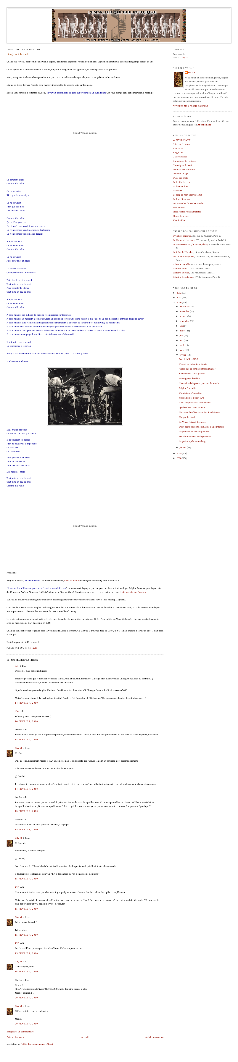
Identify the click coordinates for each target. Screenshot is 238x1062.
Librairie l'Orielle (181, 264)
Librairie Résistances (183, 276)
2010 (179, 302)
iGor (17, 665)
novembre (185, 311)
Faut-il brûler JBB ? (188, 359)
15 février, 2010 (26, 811)
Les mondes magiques (183, 256)
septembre (185, 321)
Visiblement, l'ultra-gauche (192, 373)
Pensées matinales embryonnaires (195, 436)
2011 (179, 297)
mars (182, 350)
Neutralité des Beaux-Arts (191, 397)
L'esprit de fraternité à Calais (193, 363)
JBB (17, 887)
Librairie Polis (180, 268)
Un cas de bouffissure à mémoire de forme (199, 412)
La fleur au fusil (180, 186)
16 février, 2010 (26, 971)
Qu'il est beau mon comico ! (192, 407)
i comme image (180, 173)
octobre (183, 316)
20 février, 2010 (26, 997)
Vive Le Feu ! (179, 220)
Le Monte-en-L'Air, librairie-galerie (190, 244)
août (182, 325)
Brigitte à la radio (18, 54)
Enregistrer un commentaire (20, 1031)
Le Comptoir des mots (183, 240)
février (183, 354)
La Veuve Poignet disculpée (192, 421)
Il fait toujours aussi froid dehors (194, 402)
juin (182, 335)
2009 (179, 453)
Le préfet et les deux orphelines (194, 431)
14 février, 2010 (26, 702)
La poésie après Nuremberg (192, 441)
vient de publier (72, 580)
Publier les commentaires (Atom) (37, 1043)
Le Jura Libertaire (181, 199)
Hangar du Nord (186, 417)
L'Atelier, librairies (182, 235)
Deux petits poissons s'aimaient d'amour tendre (201, 426)
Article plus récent (15, 1037)
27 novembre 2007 (182, 139)
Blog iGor (178, 152)
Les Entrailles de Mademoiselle (188, 203)
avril (182, 345)
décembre (185, 306)
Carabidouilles (180, 156)
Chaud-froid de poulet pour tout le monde (199, 383)
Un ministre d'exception (190, 392)
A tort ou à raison (181, 144)
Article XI (178, 148)
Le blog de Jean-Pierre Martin (187, 194)
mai (182, 340)
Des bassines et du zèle (184, 169)
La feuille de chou (181, 182)
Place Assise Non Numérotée (187, 211)
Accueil (85, 1037)
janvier (183, 447)
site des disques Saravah (134, 592)
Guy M (184, 57)
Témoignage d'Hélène (189, 378)
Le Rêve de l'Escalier (183, 252)
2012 (179, 292)
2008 (179, 458)
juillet (183, 330)
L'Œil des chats (180, 177)
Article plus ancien (154, 1037)
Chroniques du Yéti (182, 165)
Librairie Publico (181, 272)
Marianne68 (179, 207)
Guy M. (18, 748)
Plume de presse (181, 216)
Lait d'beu (178, 190)
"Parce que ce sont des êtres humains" (197, 368)
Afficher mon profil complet (190, 106)
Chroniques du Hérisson (184, 160)
